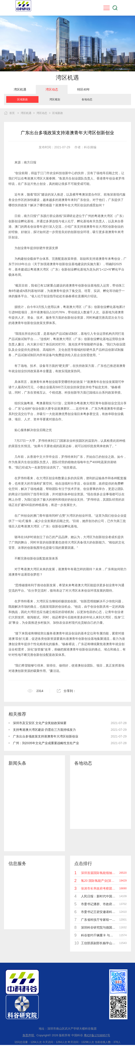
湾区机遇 (20, 89)
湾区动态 (52, 89)
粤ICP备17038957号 (97, 1035)
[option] (20, 89)
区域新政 (22, 99)
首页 (12, 113)
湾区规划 (54, 99)
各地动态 (87, 99)
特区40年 (83, 89)
